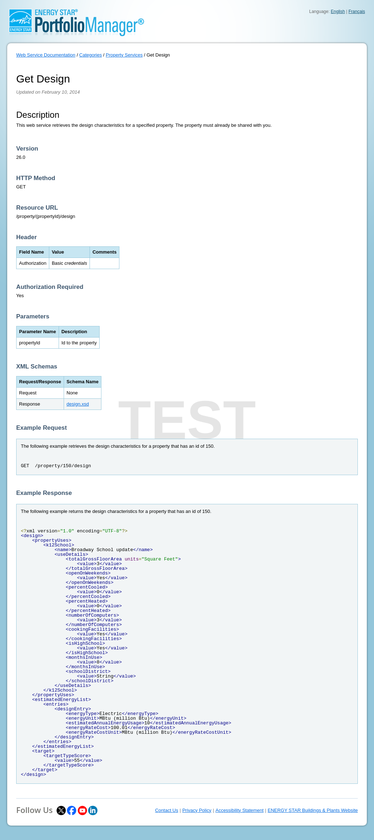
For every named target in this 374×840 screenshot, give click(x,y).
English (338, 11)
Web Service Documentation (46, 55)
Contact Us (166, 810)
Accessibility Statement (239, 810)
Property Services (124, 55)
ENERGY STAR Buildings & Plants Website (313, 810)
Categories (90, 55)
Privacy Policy (196, 810)
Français (356, 11)
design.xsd (78, 404)
